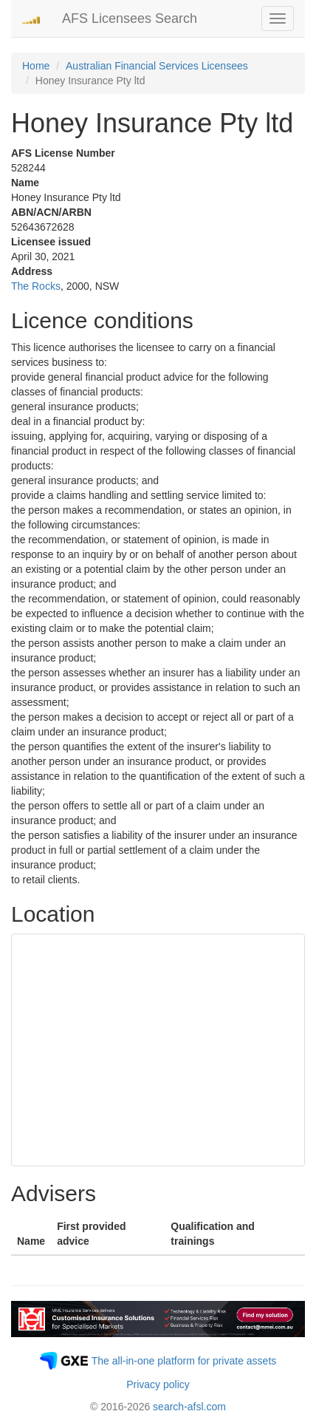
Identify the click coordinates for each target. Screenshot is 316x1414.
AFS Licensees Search (129, 18)
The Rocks (36, 286)
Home (35, 66)
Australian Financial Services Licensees (157, 66)
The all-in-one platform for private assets (184, 1361)
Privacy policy (158, 1384)
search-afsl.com (189, 1407)
